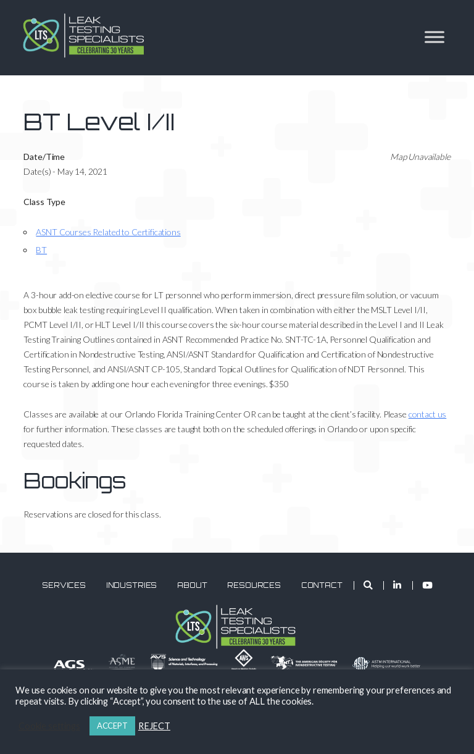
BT (41, 250)
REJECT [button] (154, 726)
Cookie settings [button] (49, 726)
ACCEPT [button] (112, 726)
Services (64, 585)
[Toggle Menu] (434, 37)
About (192, 585)
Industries (131, 585)
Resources (254, 585)
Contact (322, 585)
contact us (428, 414)
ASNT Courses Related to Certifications (108, 232)
